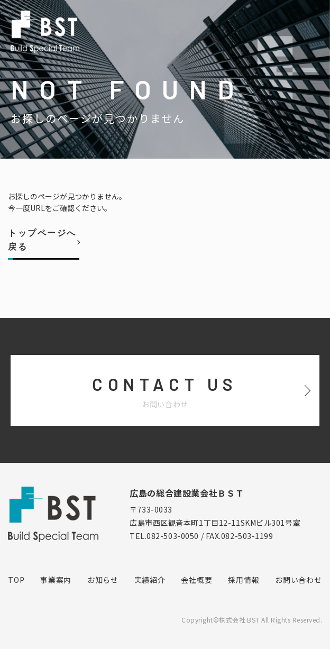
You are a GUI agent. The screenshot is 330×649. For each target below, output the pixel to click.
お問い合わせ (298, 579)
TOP (16, 579)
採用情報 (243, 579)
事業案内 (55, 579)
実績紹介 (150, 579)
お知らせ (102, 579)
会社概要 (196, 579)
